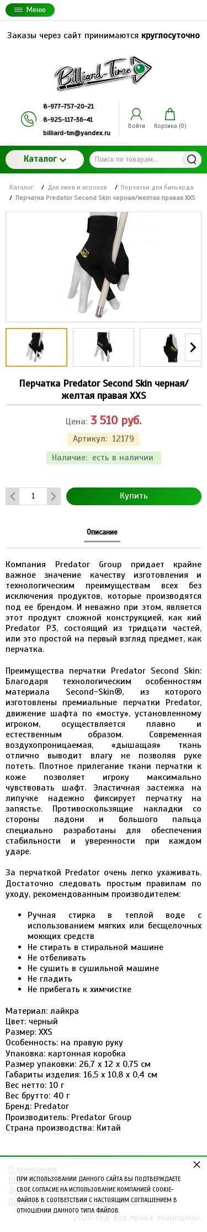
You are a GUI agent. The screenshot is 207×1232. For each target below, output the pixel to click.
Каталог (45, 159)
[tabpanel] (103, 840)
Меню (30, 9)
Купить (134, 495)
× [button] (196, 1164)
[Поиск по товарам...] (145, 159)
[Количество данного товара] (33, 496)
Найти (192, 160)
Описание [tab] (102, 532)
